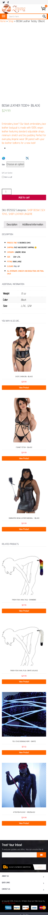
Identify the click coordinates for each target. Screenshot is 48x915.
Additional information (32, 224)
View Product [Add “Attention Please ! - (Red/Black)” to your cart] (24, 823)
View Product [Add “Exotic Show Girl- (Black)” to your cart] (24, 387)
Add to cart (24, 197)
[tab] (12, 224)
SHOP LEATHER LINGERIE (20, 213)
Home (3, 21)
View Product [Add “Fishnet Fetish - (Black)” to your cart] (24, 458)
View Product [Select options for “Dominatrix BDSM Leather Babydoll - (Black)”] (24, 529)
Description (12, 224)
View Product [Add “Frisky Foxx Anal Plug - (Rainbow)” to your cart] (24, 611)
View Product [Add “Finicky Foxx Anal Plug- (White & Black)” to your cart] (24, 681)
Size (3, 165)
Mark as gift (7, 177)
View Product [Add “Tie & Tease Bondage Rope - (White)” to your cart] (24, 752)
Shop (10, 21)
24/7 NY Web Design (8, 903)
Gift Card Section (7, 173)
